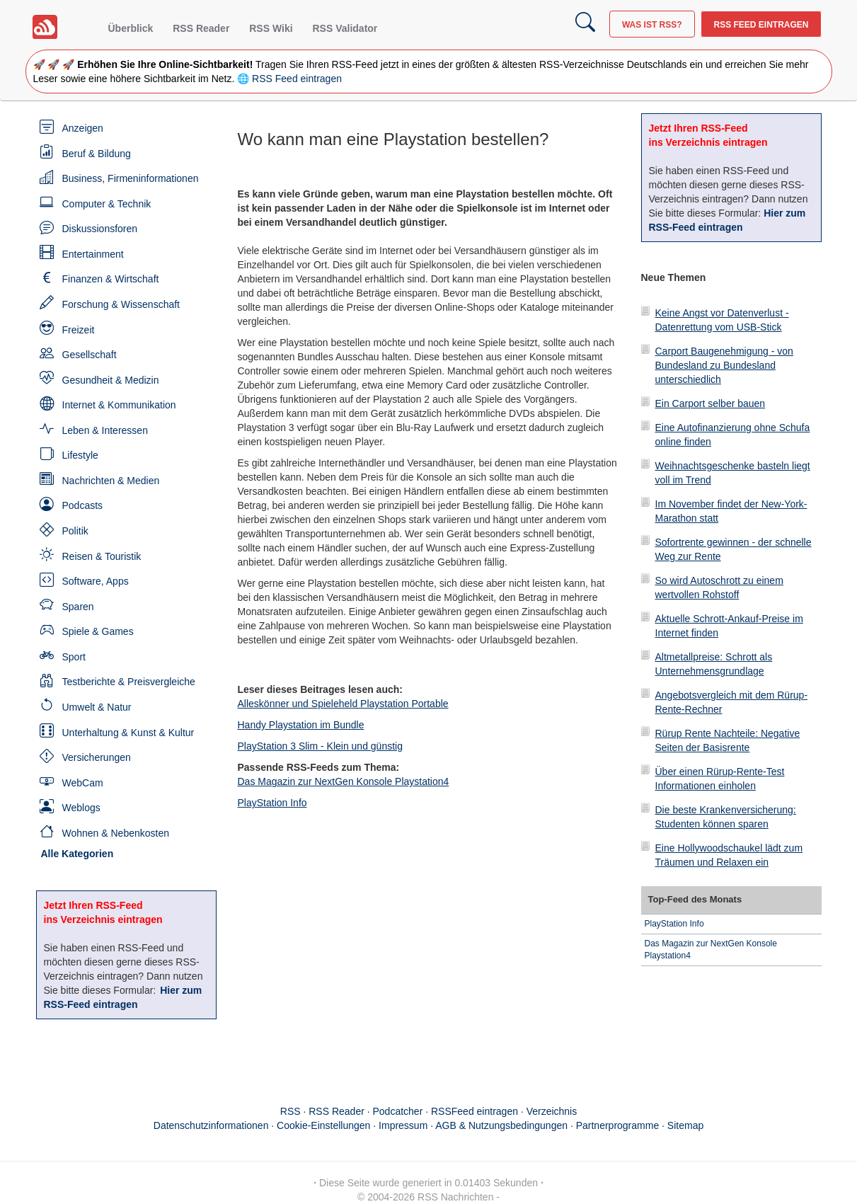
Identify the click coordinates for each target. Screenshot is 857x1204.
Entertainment (93, 254)
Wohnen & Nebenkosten (116, 833)
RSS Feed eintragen (760, 25)
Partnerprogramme (618, 1125)
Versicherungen (96, 757)
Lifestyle (80, 455)
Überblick (131, 28)
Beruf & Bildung (96, 153)
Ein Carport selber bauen (710, 403)
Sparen (78, 606)
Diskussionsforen (100, 228)
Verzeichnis (552, 1111)
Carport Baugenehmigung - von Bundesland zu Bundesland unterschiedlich (724, 365)
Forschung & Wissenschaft (121, 304)
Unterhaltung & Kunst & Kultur (128, 732)
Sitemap (685, 1125)
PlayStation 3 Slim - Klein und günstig (320, 746)
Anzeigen (82, 128)
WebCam (82, 783)
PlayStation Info (272, 802)
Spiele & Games (98, 631)
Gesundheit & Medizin (110, 380)
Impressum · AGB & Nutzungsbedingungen (473, 1125)
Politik (75, 531)
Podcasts (82, 505)
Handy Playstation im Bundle (301, 724)
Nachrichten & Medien (111, 480)
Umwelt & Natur (97, 707)
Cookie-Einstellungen (323, 1125)
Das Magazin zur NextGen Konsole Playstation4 (343, 781)
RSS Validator (344, 28)
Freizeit (78, 330)
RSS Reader (201, 28)
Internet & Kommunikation (119, 405)
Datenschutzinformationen (211, 1125)
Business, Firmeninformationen (130, 178)
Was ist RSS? (652, 25)
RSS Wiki (270, 28)
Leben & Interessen (105, 430)
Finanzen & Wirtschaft (110, 279)
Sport (74, 657)
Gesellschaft (89, 354)
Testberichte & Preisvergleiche (128, 681)
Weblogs (81, 807)
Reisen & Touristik (102, 556)
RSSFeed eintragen (474, 1111)
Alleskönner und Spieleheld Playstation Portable (343, 703)
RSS (290, 1111)
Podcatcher (398, 1111)
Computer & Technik (106, 204)
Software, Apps (95, 581)
